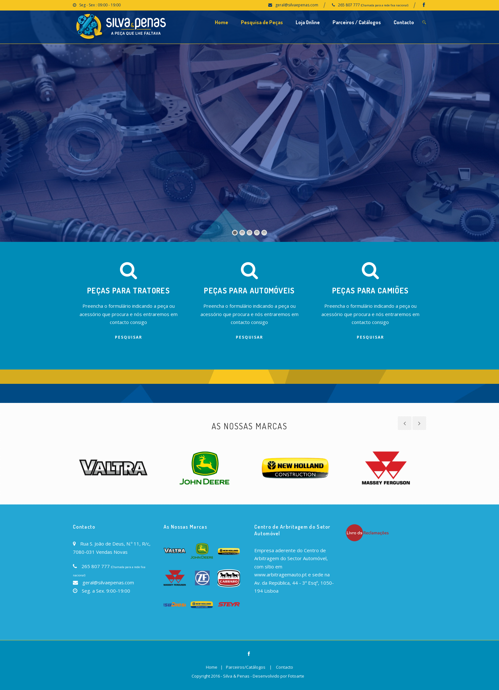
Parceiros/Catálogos (245, 667)
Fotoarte (296, 676)
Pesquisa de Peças (262, 22)
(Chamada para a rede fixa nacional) (384, 5)
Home (221, 22)
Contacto (404, 22)
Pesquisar (128, 337)
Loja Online (308, 22)
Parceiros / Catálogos (357, 22)
